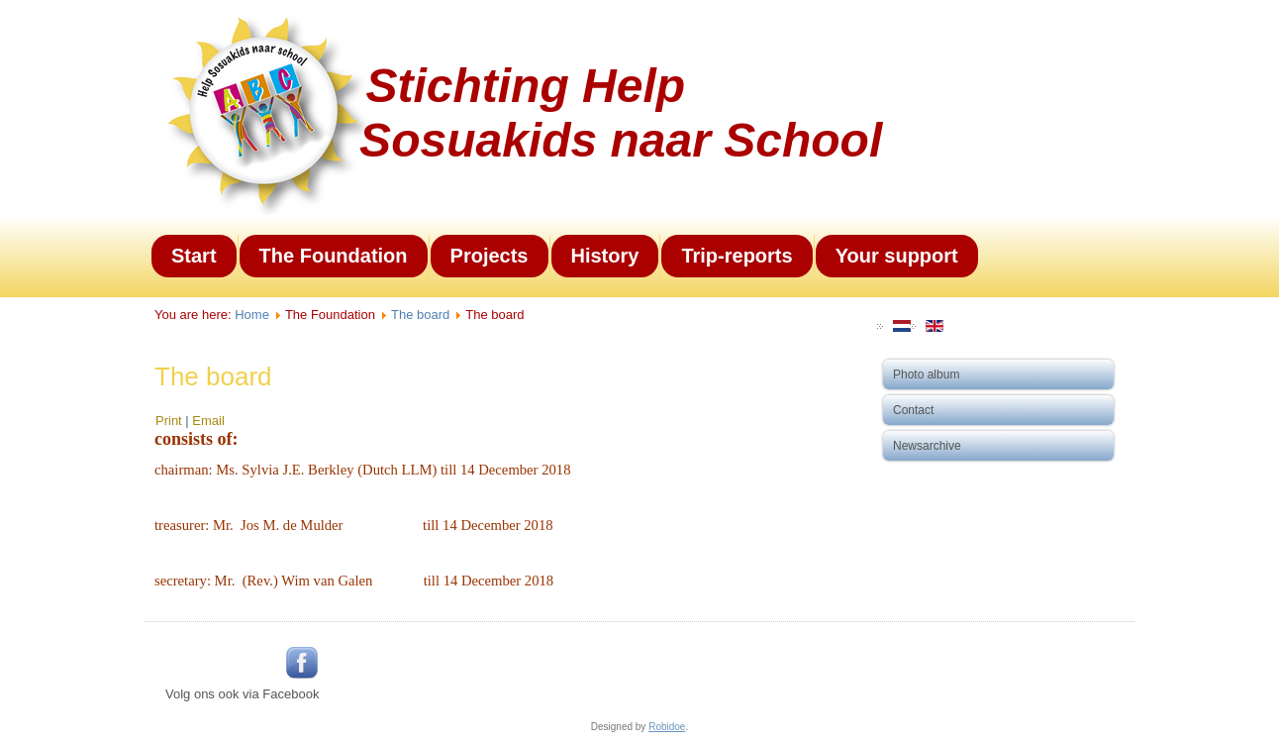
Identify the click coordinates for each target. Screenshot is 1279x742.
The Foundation (333, 255)
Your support (897, 255)
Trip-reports (736, 255)
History (605, 255)
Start (194, 255)
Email (208, 420)
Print (170, 420)
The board (420, 314)
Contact (913, 410)
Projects (489, 255)
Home (252, 314)
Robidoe (666, 726)
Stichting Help (525, 85)
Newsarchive (927, 446)
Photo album (926, 374)
